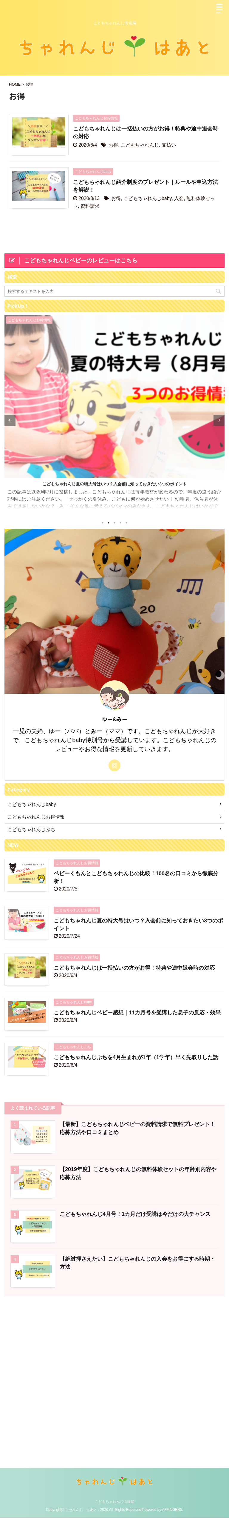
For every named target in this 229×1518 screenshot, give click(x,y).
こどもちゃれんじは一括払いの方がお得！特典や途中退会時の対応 (134, 968)
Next (219, 420)
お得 (113, 144)
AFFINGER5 (172, 1353)
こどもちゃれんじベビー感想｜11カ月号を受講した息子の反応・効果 (137, 1013)
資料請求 (90, 206)
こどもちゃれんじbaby (147, 198)
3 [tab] (114, 523)
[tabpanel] (114, 415)
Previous (10, 420)
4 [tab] (120, 523)
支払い (169, 144)
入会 (179, 198)
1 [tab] (103, 523)
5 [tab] (126, 523)
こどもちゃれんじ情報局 (114, 1345)
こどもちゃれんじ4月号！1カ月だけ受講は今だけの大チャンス (135, 1214)
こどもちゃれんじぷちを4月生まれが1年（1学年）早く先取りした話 (136, 1057)
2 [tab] (109, 523)
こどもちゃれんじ (140, 144)
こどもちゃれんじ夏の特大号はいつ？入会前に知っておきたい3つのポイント (114, 484)
